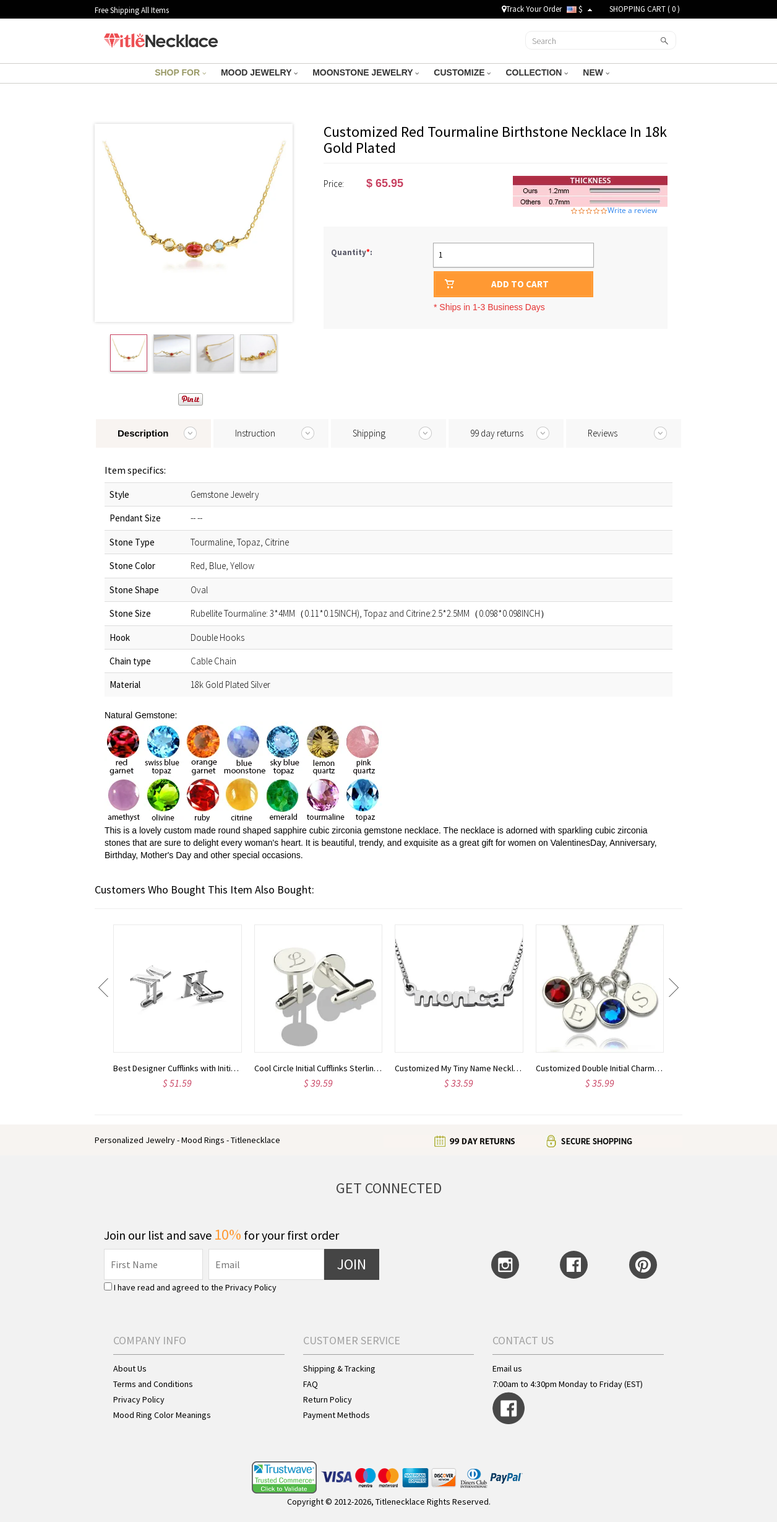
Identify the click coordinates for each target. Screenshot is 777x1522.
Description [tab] (143, 433)
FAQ (310, 1383)
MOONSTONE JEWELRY (365, 72)
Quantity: (351, 252)
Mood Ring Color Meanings (162, 1414)
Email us (507, 1368)
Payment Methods (336, 1414)
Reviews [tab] (602, 433)
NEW (596, 72)
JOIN (351, 1264)
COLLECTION (536, 72)
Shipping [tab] (369, 433)
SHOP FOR (180, 72)
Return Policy (327, 1399)
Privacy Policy (251, 1287)
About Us (130, 1368)
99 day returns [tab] (496, 433)
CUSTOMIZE (462, 72)
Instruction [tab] (255, 433)
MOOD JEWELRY (259, 72)
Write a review (632, 210)
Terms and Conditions (153, 1383)
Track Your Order (532, 9)
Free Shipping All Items (132, 10)
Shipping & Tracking (339, 1368)
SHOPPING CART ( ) (644, 9)
